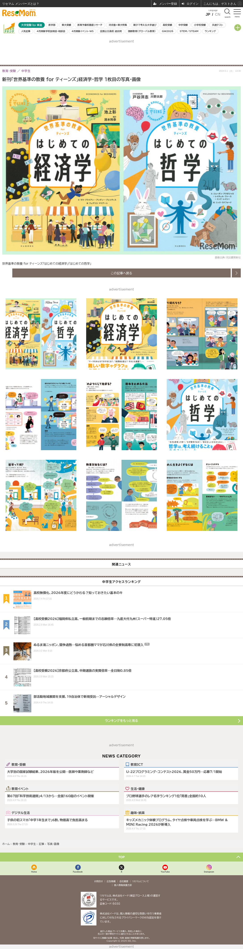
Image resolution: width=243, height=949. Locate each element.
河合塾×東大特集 (118, 25)
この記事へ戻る (121, 273)
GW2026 (167, 31)
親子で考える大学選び (144, 25)
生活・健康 (138, 788)
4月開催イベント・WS (83, 31)
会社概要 (123, 881)
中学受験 (183, 25)
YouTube (165, 872)
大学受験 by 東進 (31, 25)
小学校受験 (200, 25)
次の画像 (236, 272)
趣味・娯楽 (138, 812)
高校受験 (167, 25)
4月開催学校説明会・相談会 (51, 31)
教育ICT (137, 764)
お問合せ (98, 881)
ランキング (210, 31)
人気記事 (25, 31)
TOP (121, 857)
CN (217, 14)
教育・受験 (19, 764)
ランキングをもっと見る (121, 720)
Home (34, 872)
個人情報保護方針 (123, 885)
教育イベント (20, 788)
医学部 (52, 25)
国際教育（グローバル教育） (142, 31)
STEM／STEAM (189, 31)
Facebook (78, 872)
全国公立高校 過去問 (111, 31)
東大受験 (66, 25)
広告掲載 (111, 881)
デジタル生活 (21, 812)
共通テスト (217, 25)
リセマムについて (140, 881)
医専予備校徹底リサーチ (89, 25)
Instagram (209, 872)
